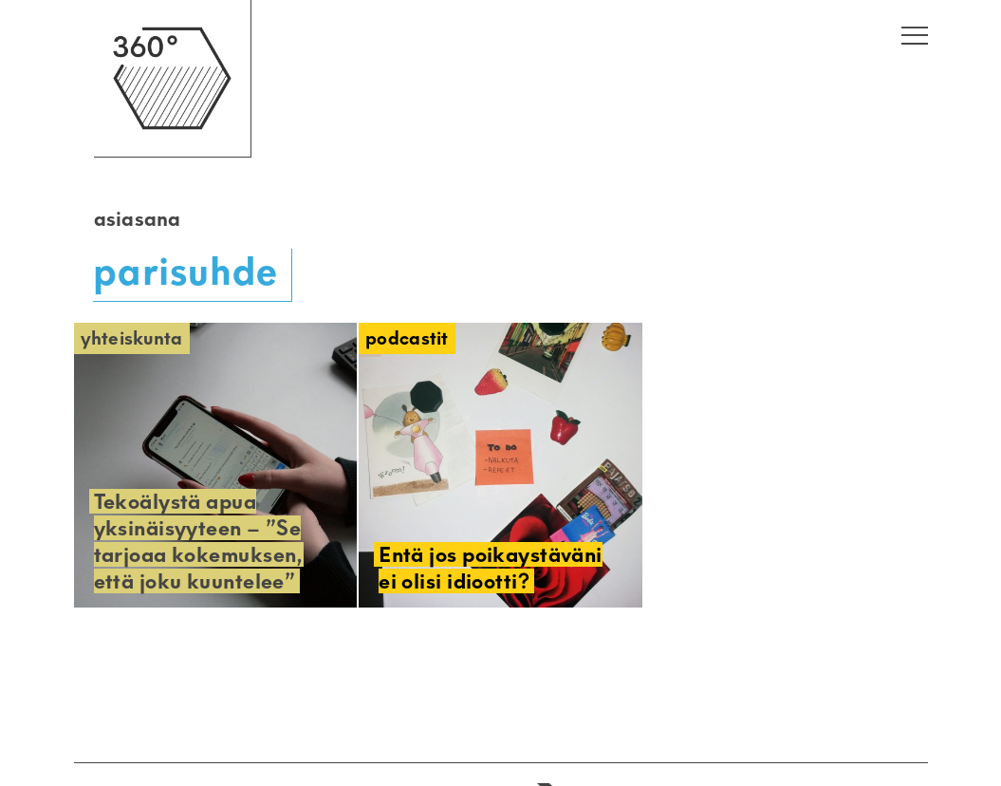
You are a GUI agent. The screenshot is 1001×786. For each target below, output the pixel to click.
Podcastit (407, 338)
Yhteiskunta (132, 338)
